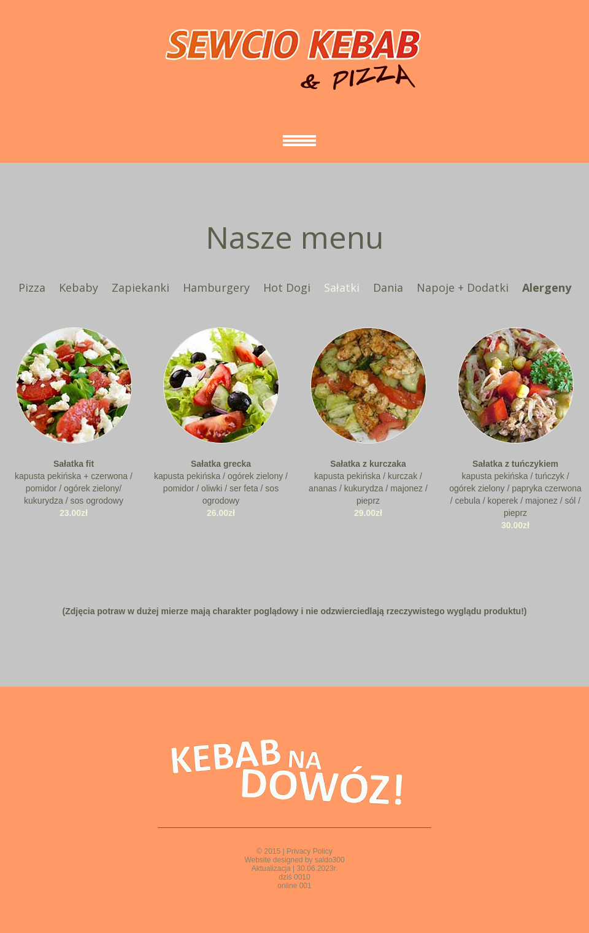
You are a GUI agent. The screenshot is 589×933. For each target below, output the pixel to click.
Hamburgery (216, 287)
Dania (388, 287)
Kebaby (78, 287)
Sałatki (342, 287)
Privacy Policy (310, 851)
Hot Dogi (286, 287)
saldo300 (330, 860)
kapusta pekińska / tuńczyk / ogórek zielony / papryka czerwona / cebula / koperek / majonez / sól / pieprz (515, 488)
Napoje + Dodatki (463, 287)
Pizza (31, 287)
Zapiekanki (140, 287)
